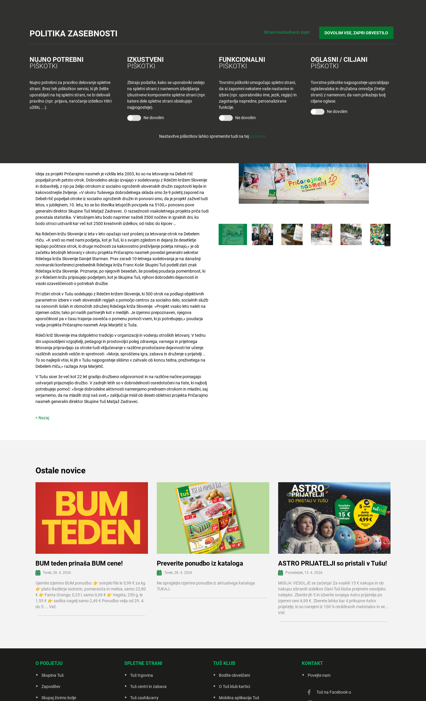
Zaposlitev (50, 686)
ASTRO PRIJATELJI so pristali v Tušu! (332, 563)
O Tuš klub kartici (234, 686)
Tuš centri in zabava (148, 686)
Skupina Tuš (52, 675)
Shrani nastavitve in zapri (292, 29)
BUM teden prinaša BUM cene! (79, 563)
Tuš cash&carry (144, 697)
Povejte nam (319, 675)
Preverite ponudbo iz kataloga (200, 563)
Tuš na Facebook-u (334, 692)
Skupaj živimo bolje (58, 697)
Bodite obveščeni (234, 675)
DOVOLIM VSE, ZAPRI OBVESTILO (359, 29)
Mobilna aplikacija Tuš (239, 697)
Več (52, 606)
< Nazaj (42, 417)
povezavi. (258, 136)
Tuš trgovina (141, 675)
